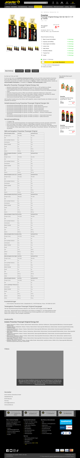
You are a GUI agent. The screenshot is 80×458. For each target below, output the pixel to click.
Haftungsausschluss (46, 426)
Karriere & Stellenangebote (13, 431)
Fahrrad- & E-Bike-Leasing (31, 422)
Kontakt (9, 434)
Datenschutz (45, 425)
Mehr (71, 6)
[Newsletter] (62, 3)
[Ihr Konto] (67, 3)
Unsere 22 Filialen (11, 432)
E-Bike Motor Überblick (30, 425)
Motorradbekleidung (47, 6)
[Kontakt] (57, 3)
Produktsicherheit (46, 428)
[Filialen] (53, 3)
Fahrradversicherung (29, 430)
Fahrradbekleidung (22, 6)
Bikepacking (27, 426)
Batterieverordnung (46, 430)
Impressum (44, 431)
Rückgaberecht (55, 65)
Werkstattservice (28, 439)
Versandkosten (28, 431)
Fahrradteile (14, 6)
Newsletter (27, 441)
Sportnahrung (38, 6)
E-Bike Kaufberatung (29, 423)
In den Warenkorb (59, 62)
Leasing (67, 6)
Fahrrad (8, 6)
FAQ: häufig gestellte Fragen (31, 438)
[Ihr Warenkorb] (73, 2)
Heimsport (31, 6)
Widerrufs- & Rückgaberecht (48, 423)
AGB (43, 422)
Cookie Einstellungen (47, 433)
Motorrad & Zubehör (58, 6)
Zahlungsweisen (28, 433)
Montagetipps (28, 428)
